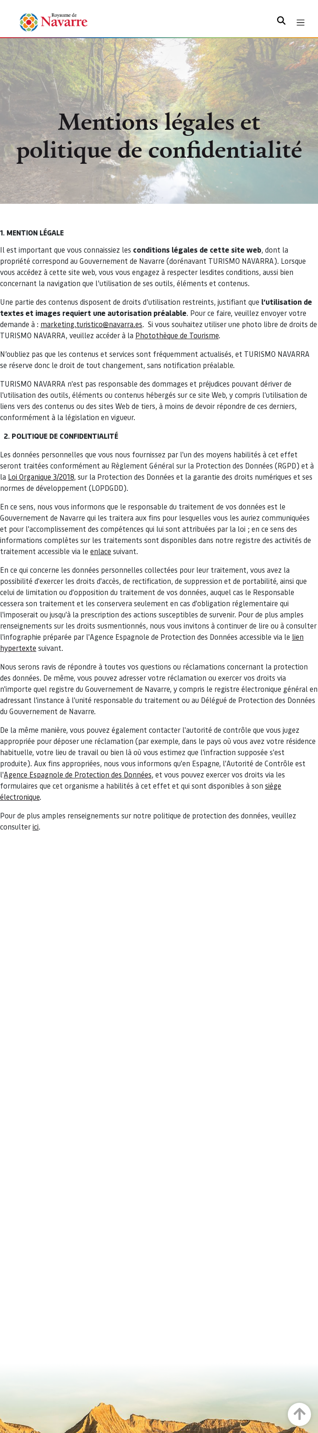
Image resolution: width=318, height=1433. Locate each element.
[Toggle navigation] (300, 22)
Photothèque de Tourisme (177, 335)
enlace (100, 551)
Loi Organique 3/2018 (41, 477)
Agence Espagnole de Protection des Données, (78, 774)
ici (36, 826)
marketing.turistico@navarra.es (91, 324)
